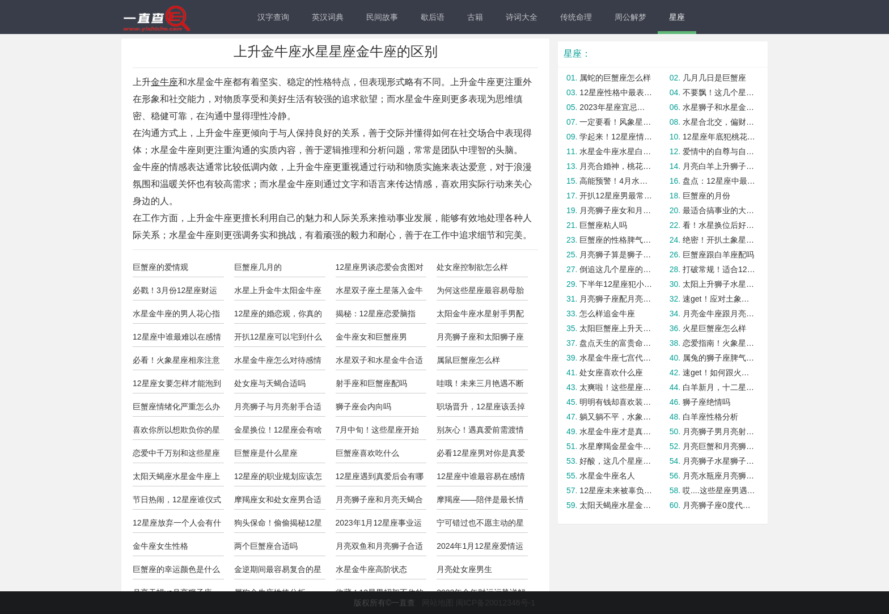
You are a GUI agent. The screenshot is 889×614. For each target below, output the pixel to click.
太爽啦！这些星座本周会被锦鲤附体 (616, 387)
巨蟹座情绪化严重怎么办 (176, 406)
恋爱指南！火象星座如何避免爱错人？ (719, 343)
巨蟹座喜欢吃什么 (367, 453)
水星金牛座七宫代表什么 (616, 357)
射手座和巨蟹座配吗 (371, 383)
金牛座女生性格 (160, 546)
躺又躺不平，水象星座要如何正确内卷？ (616, 416)
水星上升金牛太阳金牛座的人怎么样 (277, 293)
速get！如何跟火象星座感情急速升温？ (719, 372)
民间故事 (382, 17)
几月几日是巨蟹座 (714, 77)
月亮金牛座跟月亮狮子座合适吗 (719, 313)
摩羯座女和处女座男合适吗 (277, 502)
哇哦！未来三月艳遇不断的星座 (480, 386)
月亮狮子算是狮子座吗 (616, 254)
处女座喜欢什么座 (611, 372)
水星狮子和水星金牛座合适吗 (719, 107)
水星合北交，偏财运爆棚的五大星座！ (719, 121)
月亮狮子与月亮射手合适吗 (277, 409)
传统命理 (576, 17)
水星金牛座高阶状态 (371, 569)
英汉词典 (328, 17)
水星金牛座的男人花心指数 (176, 316)
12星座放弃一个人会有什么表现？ (177, 525)
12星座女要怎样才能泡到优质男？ (177, 386)
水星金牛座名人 (607, 475)
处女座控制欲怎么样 (472, 267)
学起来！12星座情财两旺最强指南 (616, 136)
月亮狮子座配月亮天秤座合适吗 (616, 298)
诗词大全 (521, 17)
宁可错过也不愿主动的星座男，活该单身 (480, 525)
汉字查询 (273, 17)
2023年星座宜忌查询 (616, 107)
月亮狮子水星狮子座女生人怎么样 (719, 460)
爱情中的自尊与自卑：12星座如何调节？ (719, 151)
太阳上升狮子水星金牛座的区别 (719, 284)
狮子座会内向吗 (363, 406)
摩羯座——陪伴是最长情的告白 (480, 502)
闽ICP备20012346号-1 (495, 602)
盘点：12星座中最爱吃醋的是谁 (719, 180)
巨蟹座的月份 (706, 195)
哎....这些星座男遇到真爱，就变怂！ (719, 490)
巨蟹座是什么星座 (266, 453)
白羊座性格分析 (710, 416)
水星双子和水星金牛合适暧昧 (379, 362)
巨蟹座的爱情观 (160, 267)
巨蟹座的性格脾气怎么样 (616, 239)
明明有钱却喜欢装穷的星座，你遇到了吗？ (616, 401)
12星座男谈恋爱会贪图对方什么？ (380, 269)
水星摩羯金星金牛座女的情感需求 (616, 446)
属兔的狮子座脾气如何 (719, 357)
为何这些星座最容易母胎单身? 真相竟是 (480, 293)
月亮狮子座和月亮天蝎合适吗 (379, 502)
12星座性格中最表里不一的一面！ (616, 92)
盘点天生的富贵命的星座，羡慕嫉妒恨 (616, 343)
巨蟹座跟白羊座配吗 (718, 254)
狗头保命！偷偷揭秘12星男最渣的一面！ (278, 525)
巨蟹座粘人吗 (603, 225)
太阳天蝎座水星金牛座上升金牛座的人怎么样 (616, 505)
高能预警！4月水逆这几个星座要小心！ (616, 180)
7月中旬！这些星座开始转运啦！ (378, 432)
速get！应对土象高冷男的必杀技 (719, 298)
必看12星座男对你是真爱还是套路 (481, 455)
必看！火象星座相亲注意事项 (176, 362)
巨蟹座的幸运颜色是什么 (176, 569)
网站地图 (438, 602)
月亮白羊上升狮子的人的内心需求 (719, 166)
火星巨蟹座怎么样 (714, 328)
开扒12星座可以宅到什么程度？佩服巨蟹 (278, 339)
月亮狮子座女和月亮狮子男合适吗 (616, 210)
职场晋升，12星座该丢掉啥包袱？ (481, 409)
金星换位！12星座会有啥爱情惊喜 (278, 432)
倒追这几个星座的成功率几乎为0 (616, 269)
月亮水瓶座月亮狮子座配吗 (719, 475)
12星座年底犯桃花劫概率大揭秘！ (719, 136)
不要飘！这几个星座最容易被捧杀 (719, 92)
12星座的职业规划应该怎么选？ (278, 479)
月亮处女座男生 (464, 569)
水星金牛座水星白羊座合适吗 (616, 151)
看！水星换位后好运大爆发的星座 (719, 225)
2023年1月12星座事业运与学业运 (379, 525)
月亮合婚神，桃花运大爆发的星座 (616, 166)
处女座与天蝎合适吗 (270, 383)
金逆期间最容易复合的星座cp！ (277, 572)
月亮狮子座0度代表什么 (719, 505)
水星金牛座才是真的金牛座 (616, 431)
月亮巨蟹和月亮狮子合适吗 (719, 446)
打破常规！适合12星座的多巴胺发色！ (719, 269)
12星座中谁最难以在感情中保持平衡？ (177, 339)
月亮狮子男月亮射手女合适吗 (719, 431)
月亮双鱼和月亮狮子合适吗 (379, 548)
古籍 (475, 17)
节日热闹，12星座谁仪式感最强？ (177, 502)
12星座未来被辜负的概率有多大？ (616, 490)
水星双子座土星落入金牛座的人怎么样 (379, 293)
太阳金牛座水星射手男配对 (480, 316)
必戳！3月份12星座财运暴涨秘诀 (175, 293)
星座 (677, 17)
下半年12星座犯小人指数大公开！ (616, 284)
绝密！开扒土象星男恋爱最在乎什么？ (719, 239)
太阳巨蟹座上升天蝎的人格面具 (616, 328)
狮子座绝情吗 (706, 401)
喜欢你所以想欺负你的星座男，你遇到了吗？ (176, 432)
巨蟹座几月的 (258, 267)
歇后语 (432, 17)
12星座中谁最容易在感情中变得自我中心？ (481, 479)
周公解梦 (630, 17)
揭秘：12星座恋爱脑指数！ (376, 316)
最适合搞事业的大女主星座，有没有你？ (719, 210)
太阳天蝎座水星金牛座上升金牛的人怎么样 (176, 479)
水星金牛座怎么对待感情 (277, 360)
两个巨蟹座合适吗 (266, 546)
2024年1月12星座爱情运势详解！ (480, 548)
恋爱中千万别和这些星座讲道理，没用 (176, 455)
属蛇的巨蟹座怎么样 (615, 77)
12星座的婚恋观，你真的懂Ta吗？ (278, 316)
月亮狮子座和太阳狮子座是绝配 (480, 339)
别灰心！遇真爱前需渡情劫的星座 (480, 432)
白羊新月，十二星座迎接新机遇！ (719, 387)
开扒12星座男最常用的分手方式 (616, 195)
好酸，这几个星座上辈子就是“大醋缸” (616, 460)
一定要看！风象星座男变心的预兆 (616, 121)
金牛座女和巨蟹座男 (371, 336)
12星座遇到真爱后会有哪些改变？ (380, 479)
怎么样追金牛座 (607, 313)
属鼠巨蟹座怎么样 (468, 360)
